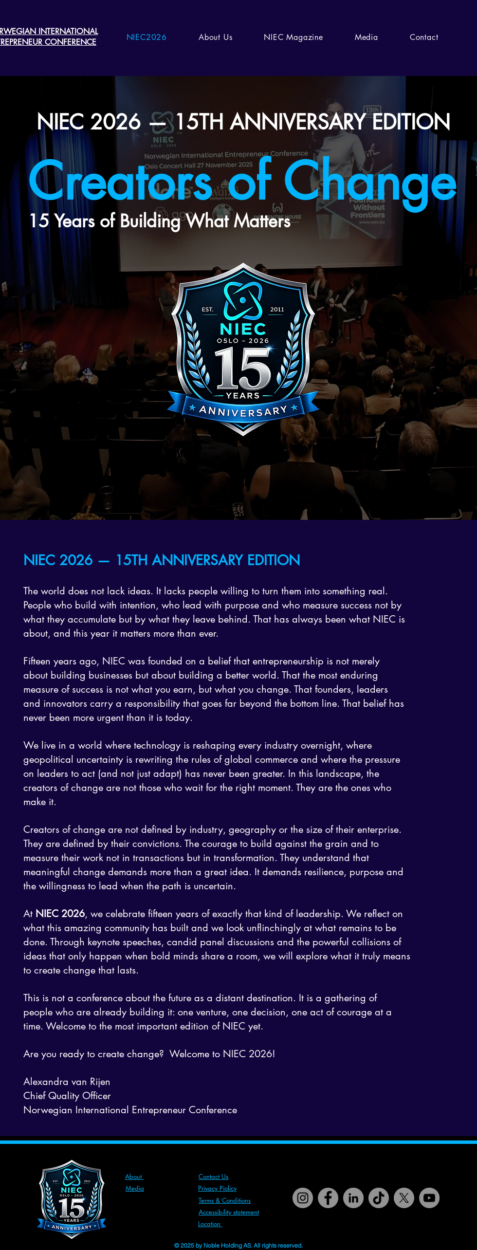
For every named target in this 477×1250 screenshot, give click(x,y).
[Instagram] (303, 1198)
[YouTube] (429, 1198)
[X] (404, 1198)
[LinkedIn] (353, 1198)
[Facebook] (328, 1198)
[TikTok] (378, 1198)
